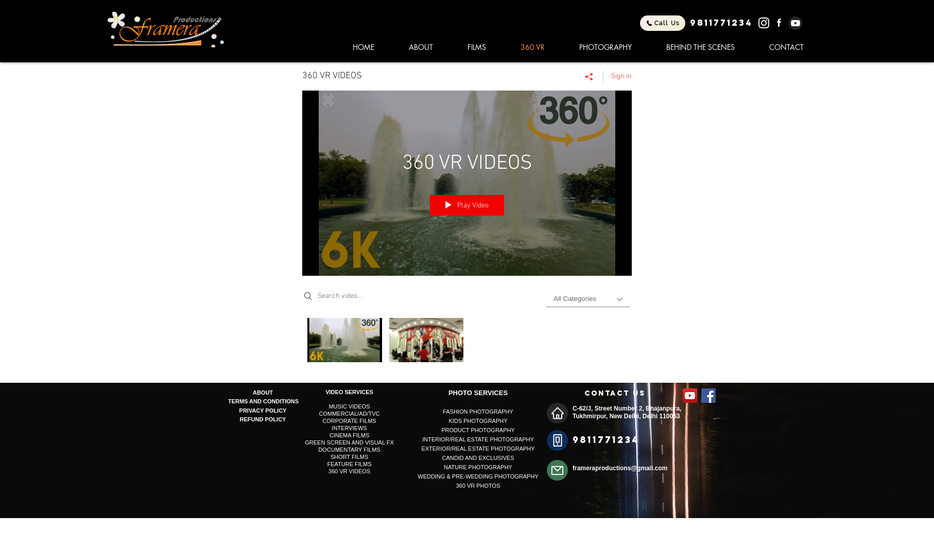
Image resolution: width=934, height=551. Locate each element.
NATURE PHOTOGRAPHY (478, 467)
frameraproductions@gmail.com (620, 468)
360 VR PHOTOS (478, 486)
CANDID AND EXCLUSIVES (478, 458)
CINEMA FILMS (350, 435)
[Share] (589, 76)
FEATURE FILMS (349, 464)
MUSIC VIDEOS (349, 406)
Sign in (621, 76)
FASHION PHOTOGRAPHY (478, 411)
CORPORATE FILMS (349, 421)
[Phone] (557, 440)
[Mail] (557, 470)
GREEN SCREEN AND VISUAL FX (349, 442)
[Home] (557, 413)
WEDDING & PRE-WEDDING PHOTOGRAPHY (478, 476)
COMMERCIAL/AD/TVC (349, 414)
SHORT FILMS (350, 457)
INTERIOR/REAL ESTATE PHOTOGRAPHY (478, 439)
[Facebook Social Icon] (708, 395)
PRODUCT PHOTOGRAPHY (478, 430)
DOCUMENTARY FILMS (349, 450)
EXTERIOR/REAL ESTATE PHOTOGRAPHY (477, 449)
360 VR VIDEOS (349, 471)
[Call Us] (662, 23)
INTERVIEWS (349, 428)
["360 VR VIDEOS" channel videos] (467, 342)
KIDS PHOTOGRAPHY (477, 421)
